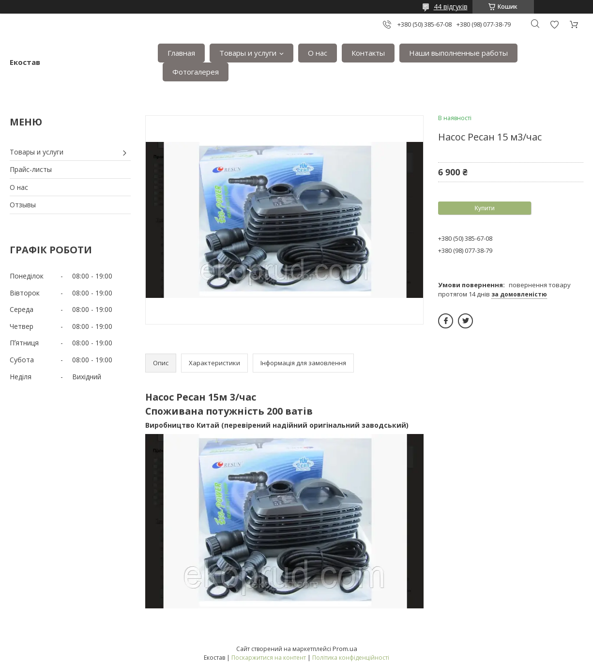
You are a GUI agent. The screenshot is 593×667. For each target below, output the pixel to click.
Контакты (368, 53)
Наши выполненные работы (458, 53)
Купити (484, 208)
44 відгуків (451, 6)
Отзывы (23, 204)
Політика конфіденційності (350, 657)
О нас (317, 53)
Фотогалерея (195, 72)
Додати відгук (554, 24)
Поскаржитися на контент (268, 657)
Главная (181, 53)
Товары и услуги (247, 53)
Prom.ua (345, 648)
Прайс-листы (31, 169)
